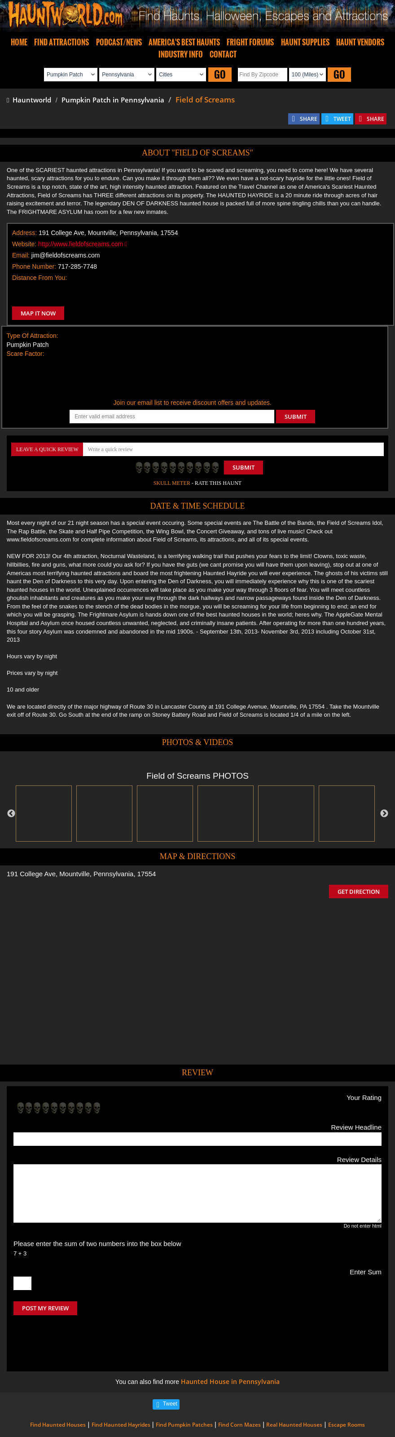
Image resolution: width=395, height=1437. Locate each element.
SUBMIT (296, 416)
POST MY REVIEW (45, 1308)
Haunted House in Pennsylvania (230, 1343)
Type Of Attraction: (32, 335)
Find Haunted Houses (58, 1387)
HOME (19, 42)
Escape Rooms (346, 1387)
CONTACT (223, 54)
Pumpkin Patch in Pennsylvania (112, 99)
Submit (244, 467)
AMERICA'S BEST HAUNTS (184, 42)
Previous (11, 813)
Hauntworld (29, 99)
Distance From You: (39, 277)
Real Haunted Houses (294, 1387)
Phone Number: (34, 266)
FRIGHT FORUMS (250, 42)
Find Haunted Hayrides (121, 1387)
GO (220, 74)
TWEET (342, 119)
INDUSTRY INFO (180, 54)
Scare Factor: (25, 353)
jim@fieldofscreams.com (65, 255)
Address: (24, 232)
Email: (21, 255)
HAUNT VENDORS (360, 42)
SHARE (308, 119)
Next (384, 813)
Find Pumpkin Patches (184, 1387)
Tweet (170, 1366)
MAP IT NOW (38, 313)
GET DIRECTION (359, 891)
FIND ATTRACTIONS (61, 42)
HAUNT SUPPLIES (305, 42)
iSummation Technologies (128, 1433)
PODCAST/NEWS (119, 42)
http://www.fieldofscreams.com (82, 244)
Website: (24, 244)
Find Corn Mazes (239, 1387)
